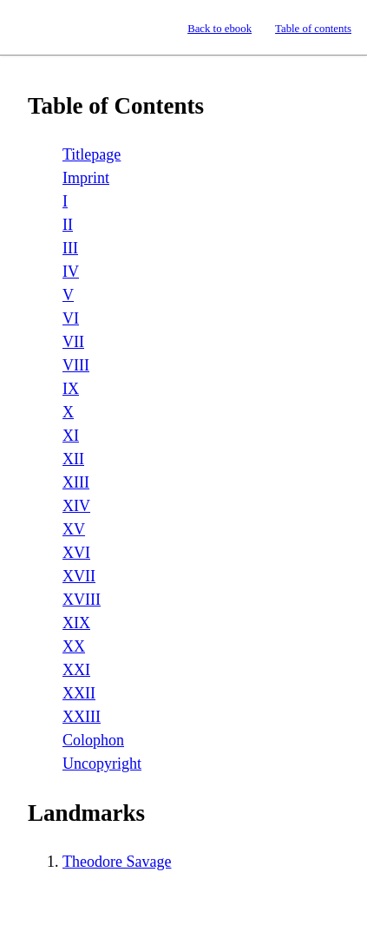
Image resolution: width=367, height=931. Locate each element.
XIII (75, 482)
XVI (76, 552)
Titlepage (91, 154)
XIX (76, 623)
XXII (78, 693)
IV (70, 271)
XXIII (81, 716)
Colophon (93, 740)
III (70, 248)
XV (73, 529)
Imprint (85, 178)
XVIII (81, 599)
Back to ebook (219, 29)
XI (70, 435)
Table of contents (313, 29)
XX (73, 646)
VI (70, 318)
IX (70, 388)
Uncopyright (101, 763)
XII (73, 459)
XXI (76, 670)
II (67, 224)
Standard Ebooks (29, 27)
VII (73, 342)
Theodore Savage (116, 861)
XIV (76, 506)
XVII (78, 576)
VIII (75, 365)
